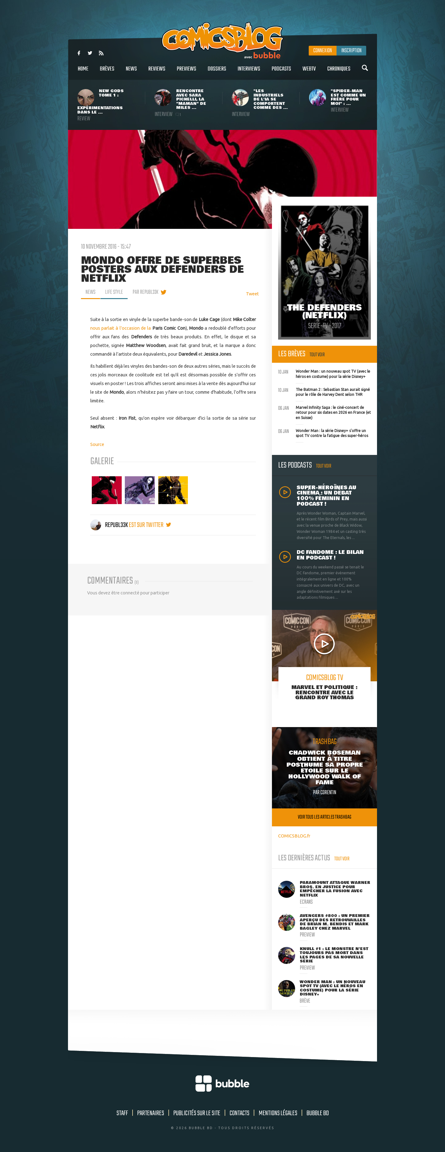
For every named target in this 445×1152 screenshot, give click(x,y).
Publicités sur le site (196, 1113)
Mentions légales (278, 1113)
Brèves (107, 72)
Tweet (252, 293)
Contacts (239, 1113)
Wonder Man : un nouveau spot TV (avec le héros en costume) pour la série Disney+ (324, 373)
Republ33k (109, 525)
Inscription (351, 50)
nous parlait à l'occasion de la (120, 328)
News (131, 72)
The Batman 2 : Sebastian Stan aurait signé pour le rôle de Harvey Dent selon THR (324, 391)
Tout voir (317, 355)
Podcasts (281, 72)
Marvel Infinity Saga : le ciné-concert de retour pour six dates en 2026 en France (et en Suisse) (324, 412)
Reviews (157, 72)
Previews (186, 72)
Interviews (248, 72)
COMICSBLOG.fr (294, 835)
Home (83, 72)
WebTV (309, 72)
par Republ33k (145, 292)
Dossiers (216, 72)
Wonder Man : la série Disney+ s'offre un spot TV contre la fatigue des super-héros (323, 432)
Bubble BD (318, 1113)
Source (97, 444)
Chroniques (339, 72)
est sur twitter (150, 525)
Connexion (322, 50)
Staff (122, 1113)
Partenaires (150, 1113)
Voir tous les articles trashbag (324, 817)
